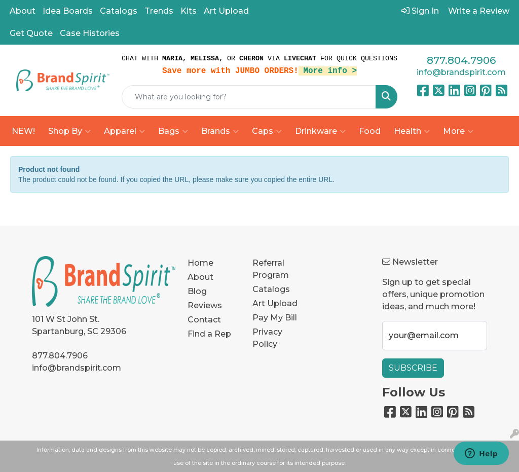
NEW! (23, 131)
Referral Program (270, 269)
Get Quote (31, 33)
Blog (197, 291)
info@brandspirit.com (461, 72)
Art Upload (226, 11)
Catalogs (118, 11)
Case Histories (90, 33)
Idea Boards (68, 11)
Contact (204, 319)
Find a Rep (209, 334)
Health (412, 131)
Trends (158, 11)
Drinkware (320, 131)
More (458, 131)
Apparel (124, 131)
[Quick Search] (249, 96)
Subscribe (413, 368)
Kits (188, 11)
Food (370, 131)
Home (200, 263)
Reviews (205, 305)
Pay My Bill (274, 317)
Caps (267, 131)
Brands (220, 131)
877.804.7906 (461, 60)
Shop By (69, 131)
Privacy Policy (267, 338)
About (22, 11)
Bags (173, 131)
